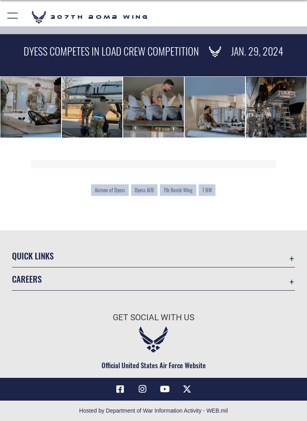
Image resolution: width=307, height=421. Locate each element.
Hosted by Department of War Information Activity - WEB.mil (153, 410)
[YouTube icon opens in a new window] (165, 389)
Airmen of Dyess (110, 190)
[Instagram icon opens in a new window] (142, 389)
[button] (13, 17)
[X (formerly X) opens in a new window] (187, 389)
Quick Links (33, 255)
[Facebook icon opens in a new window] (120, 389)
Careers (27, 279)
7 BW (207, 190)
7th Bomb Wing (178, 190)
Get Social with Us (153, 317)
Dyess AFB (144, 190)
